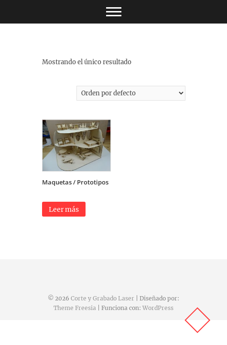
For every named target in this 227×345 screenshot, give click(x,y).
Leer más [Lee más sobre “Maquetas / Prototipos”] (64, 209)
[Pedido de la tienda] (130, 93)
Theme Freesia (75, 307)
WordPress (157, 307)
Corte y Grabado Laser (102, 298)
